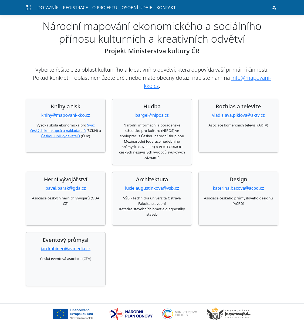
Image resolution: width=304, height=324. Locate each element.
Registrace (75, 8)
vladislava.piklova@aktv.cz (238, 115)
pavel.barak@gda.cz (65, 188)
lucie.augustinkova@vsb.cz (152, 188)
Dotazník (48, 8)
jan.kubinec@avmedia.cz (65, 249)
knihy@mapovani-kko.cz (65, 115)
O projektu (104, 8)
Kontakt (166, 8)
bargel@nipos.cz (151, 115)
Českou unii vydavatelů (60, 135)
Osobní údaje (136, 8)
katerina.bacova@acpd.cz (238, 188)
